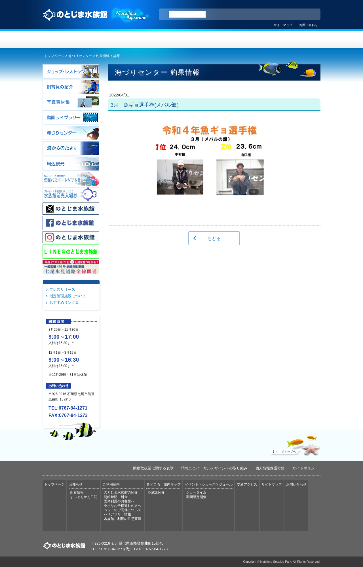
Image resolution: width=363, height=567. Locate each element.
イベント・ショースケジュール (251, 39)
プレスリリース (62, 289)
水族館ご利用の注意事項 (122, 519)
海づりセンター (80, 56)
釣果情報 (102, 56)
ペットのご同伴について (122, 510)
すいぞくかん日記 (83, 497)
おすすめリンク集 (64, 302)
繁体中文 (296, 14)
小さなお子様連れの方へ (122, 506)
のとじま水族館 (96, 20)
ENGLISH (267, 14)
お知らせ (112, 39)
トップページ (66, 39)
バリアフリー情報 (117, 514)
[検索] (187, 14)
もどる (214, 238)
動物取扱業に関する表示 (153, 468)
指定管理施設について (67, 296)
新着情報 (77, 492)
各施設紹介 (156, 492)
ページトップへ (294, 444)
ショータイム (196, 492)
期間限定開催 (196, 497)
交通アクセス (297, 39)
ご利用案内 (158, 39)
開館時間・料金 (116, 497)
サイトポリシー (305, 468)
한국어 (309, 14)
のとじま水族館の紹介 (121, 492)
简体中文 (282, 14)
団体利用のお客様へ (119, 501)
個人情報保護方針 (270, 468)
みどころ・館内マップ (205, 39)
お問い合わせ (308, 25)
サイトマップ (283, 25)
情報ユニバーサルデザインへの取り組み (214, 468)
